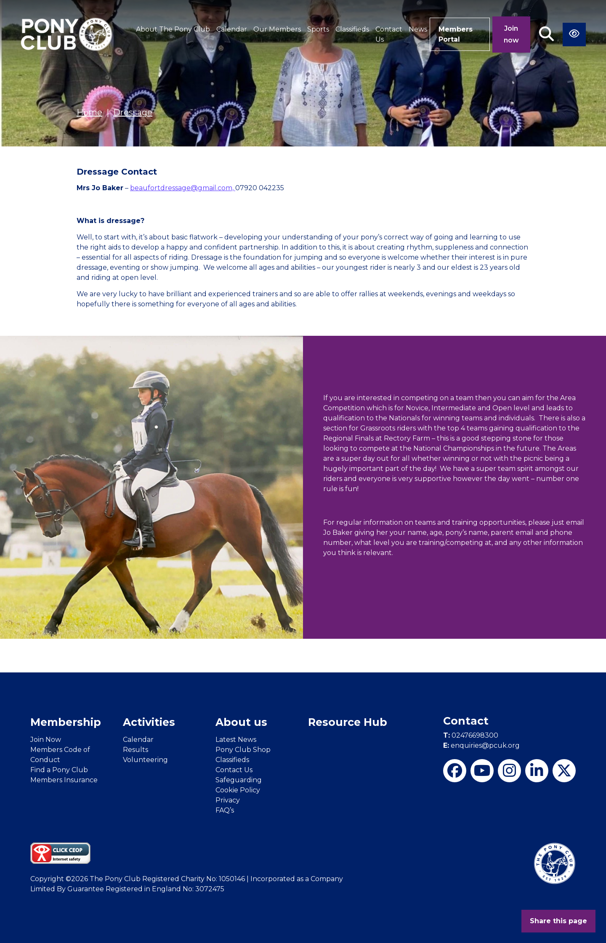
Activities (149, 722)
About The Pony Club (173, 29)
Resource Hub (347, 722)
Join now (511, 34)
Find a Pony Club (59, 770)
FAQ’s (224, 810)
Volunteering (145, 760)
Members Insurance (64, 780)
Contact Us (388, 34)
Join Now (45, 740)
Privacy (227, 800)
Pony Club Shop (243, 750)
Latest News (235, 740)
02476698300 (470, 735)
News (418, 29)
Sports (318, 29)
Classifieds (352, 29)
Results (135, 750)
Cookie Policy (237, 790)
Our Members (277, 29)
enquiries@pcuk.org (481, 745)
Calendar (231, 29)
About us (241, 722)
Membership (65, 722)
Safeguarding (238, 780)
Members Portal (456, 34)
